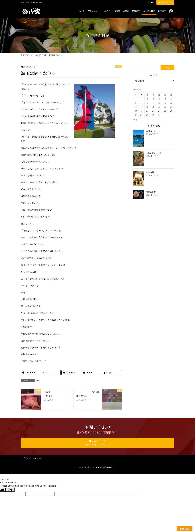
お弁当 (150, 172)
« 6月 (135, 119)
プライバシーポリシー (32, 458)
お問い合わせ (165, 2)
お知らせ (151, 2)
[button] (97, 443)
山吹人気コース (154, 153)
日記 (118, 66)
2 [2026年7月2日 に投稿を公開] (153, 98)
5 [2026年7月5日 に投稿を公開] (171, 98)
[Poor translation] (10, 490)
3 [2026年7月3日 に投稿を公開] (159, 98)
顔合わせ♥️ (151, 192)
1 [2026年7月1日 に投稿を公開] (147, 98)
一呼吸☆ (48, 396)
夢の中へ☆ (81, 396)
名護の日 (151, 131)
